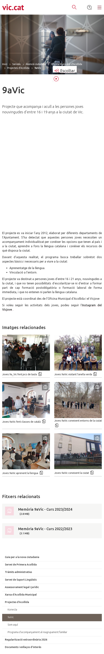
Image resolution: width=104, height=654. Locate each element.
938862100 (54, 610)
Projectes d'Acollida (18, 67)
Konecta (12, 509)
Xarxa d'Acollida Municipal (21, 494)
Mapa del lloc (25, 643)
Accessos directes (52, 567)
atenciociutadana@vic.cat (52, 619)
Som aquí (13, 524)
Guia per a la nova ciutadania (22, 457)
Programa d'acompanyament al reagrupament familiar (37, 532)
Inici (4, 64)
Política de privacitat (37, 647)
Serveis (16, 64)
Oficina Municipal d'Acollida (66, 64)
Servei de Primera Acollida (21, 464)
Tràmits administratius (18, 472)
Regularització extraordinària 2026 (26, 539)
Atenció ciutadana (36, 64)
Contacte (65, 643)
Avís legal (81, 643)
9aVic (11, 517)
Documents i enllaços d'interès (23, 547)
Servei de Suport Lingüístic (21, 479)
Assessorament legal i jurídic (22, 487)
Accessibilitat (46, 643)
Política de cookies (67, 647)
